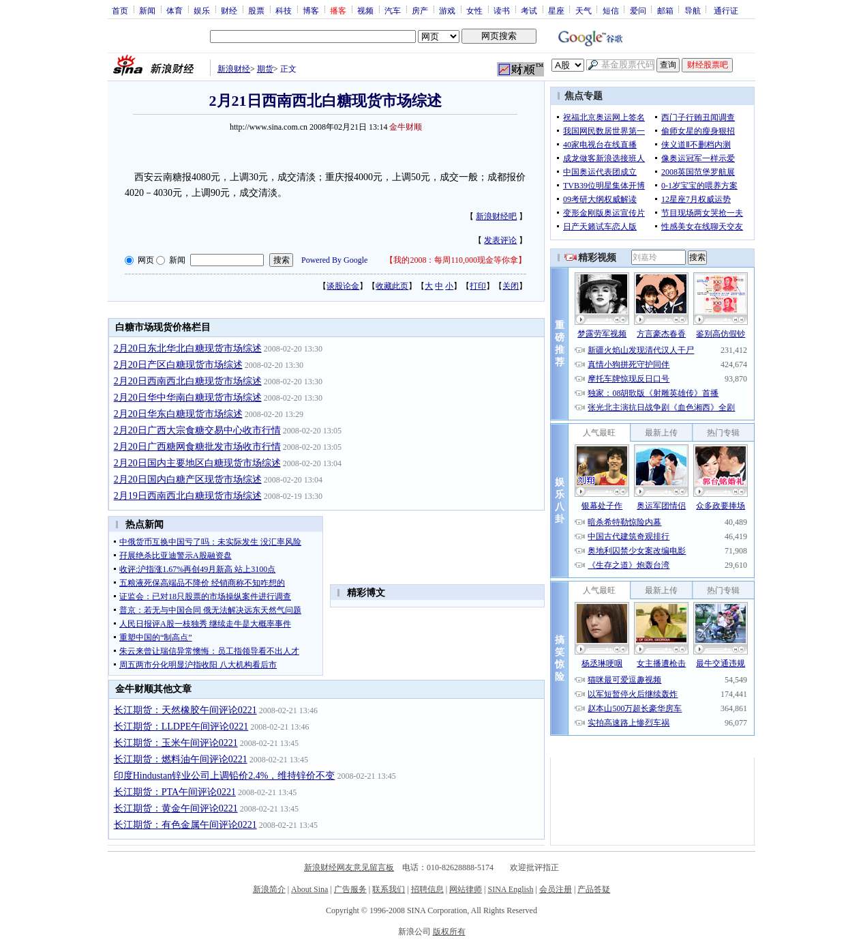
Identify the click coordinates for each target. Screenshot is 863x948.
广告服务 (350, 889)
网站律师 (465, 889)
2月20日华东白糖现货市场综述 (178, 414)
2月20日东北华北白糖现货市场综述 (188, 348)
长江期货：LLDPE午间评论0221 (181, 726)
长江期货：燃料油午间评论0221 (180, 759)
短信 (611, 10)
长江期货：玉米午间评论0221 (176, 743)
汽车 (392, 10)
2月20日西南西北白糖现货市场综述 (188, 381)
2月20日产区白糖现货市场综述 (178, 365)
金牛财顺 (405, 127)
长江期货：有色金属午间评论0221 (185, 825)
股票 (256, 10)
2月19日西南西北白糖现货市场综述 (188, 496)
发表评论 (500, 240)
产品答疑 (593, 889)
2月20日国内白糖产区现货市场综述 (188, 479)
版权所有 (449, 931)
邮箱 (665, 10)
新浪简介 (269, 889)
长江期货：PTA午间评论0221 (175, 792)
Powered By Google (334, 260)
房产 (420, 10)
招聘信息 (427, 889)
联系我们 (388, 889)
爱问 (638, 10)
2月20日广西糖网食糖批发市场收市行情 (197, 447)
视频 (365, 10)
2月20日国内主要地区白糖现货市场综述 (197, 463)
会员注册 (555, 889)
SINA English (510, 889)
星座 (556, 10)
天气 (583, 10)
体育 (174, 10)
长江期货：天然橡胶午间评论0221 (185, 710)
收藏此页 (392, 286)
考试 (529, 10)
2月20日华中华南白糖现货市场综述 (188, 397)
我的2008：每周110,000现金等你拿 (455, 260)
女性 (474, 10)
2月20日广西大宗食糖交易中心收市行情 (197, 430)
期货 (265, 69)
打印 (478, 286)
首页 (120, 10)
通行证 (726, 10)
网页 (146, 260)
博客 (311, 10)
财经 (229, 10)
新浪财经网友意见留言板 (349, 867)
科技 (283, 10)
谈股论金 (343, 286)
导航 (692, 10)
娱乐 (202, 10)
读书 (502, 10)
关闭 (510, 286)
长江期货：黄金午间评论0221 (176, 808)
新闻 (147, 10)
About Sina (309, 889)
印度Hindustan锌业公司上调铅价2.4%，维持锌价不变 (224, 776)
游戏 (447, 10)
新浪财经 (233, 69)
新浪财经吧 (496, 216)
